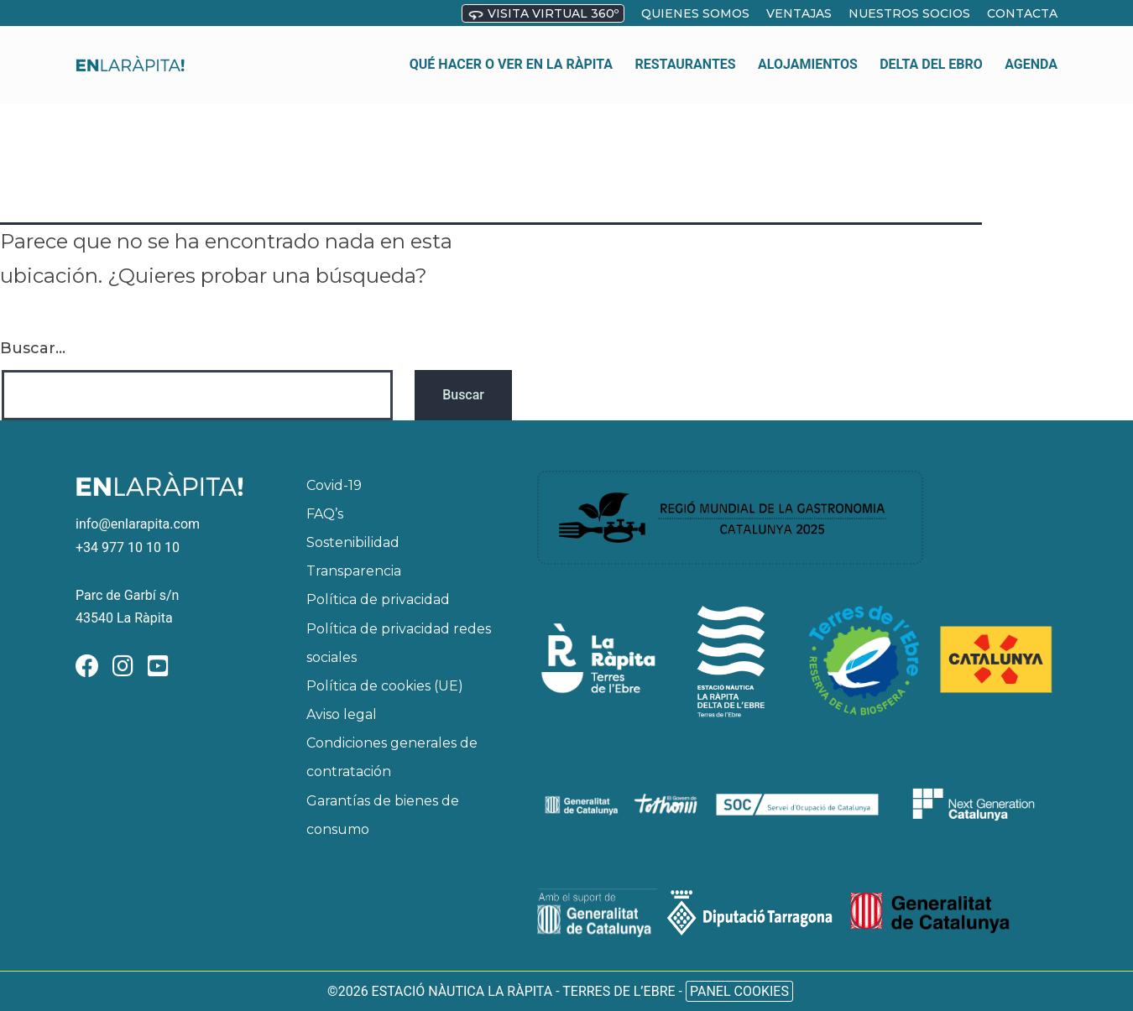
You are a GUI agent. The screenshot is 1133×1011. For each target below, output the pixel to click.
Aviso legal (341, 714)
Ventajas (799, 13)
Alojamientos (808, 54)
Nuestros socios (909, 13)
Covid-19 (334, 485)
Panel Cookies (739, 991)
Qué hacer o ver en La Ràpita (511, 54)
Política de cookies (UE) (384, 686)
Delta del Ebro (931, 54)
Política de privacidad (378, 599)
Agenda (1031, 54)
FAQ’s (324, 514)
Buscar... (32, 348)
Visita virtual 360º (543, 14)
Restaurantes (685, 54)
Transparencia (353, 571)
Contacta (1022, 13)
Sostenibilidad (352, 542)
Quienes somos (695, 13)
